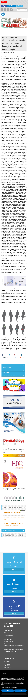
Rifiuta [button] (7, 690)
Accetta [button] (20, 690)
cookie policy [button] (21, 679)
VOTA (3, 2)
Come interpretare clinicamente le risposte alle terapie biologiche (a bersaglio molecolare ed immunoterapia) (13, 43)
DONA (19, 5)
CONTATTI (11, 5)
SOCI (3, 5)
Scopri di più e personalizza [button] (14, 694)
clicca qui (14, 569)
